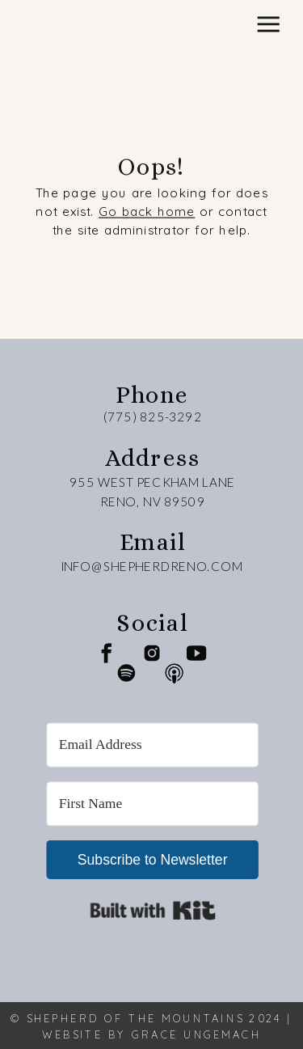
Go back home (147, 211)
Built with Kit (153, 910)
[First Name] (152, 803)
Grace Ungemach (196, 1033)
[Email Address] (152, 744)
